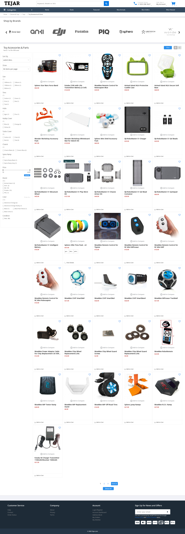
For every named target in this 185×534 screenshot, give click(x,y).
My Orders (96, 517)
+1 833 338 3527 (144, 4)
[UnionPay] (161, 522)
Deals (72, 10)
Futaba (7, 190)
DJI (6, 188)
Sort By (5, 56)
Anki (6, 185)
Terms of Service (151, 517)
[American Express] (149, 522)
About (52, 510)
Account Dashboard (99, 512)
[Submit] (167, 512)
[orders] (16, 60)
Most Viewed (170, 10)
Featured (96, 10)
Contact (10, 512)
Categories (11, 10)
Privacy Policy (139, 517)
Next (114, 483)
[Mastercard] (143, 522)
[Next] (179, 32)
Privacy (52, 512)
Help (9, 510)
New (7, 218)
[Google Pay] (173, 522)
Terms (52, 515)
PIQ (6, 193)
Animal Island (9, 183)
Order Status (12, 515)
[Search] (106, 3)
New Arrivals (121, 10)
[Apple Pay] (167, 522)
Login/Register (97, 510)
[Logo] (12, 5)
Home (47, 10)
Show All (108, 489)
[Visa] (138, 522)
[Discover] (155, 522)
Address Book (97, 515)
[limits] (16, 69)
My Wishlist (96, 520)
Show (5, 65)
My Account (163, 3)
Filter (168, 47)
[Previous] (6, 32)
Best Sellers (146, 10)
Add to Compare (48, 82)
